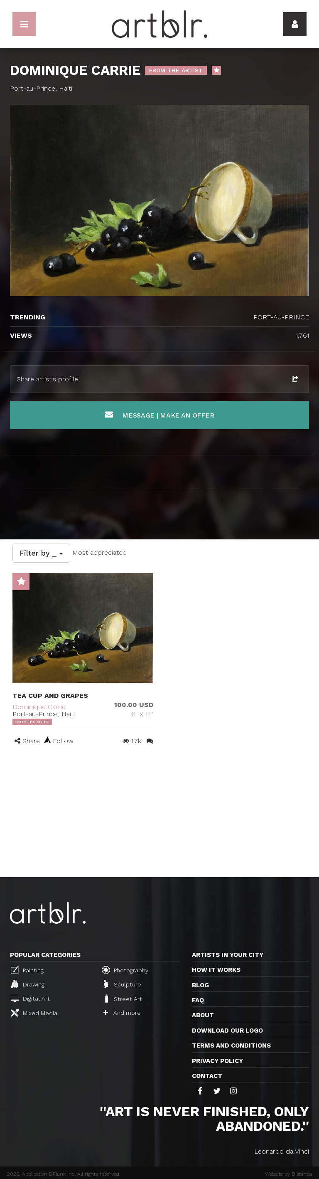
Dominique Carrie (39, 707)
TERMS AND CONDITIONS (231, 1045)
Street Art (122, 998)
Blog (200, 985)
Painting (27, 970)
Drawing (27, 984)
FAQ (198, 1000)
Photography (125, 970)
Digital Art (30, 998)
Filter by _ (41, 553)
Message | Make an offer (159, 414)
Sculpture (122, 984)
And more (122, 1012)
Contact (207, 1076)
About (203, 1015)
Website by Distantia (288, 1174)
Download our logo (227, 1030)
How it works (216, 970)
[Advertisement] (159, 814)
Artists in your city (227, 955)
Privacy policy (217, 1061)
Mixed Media (34, 1012)
